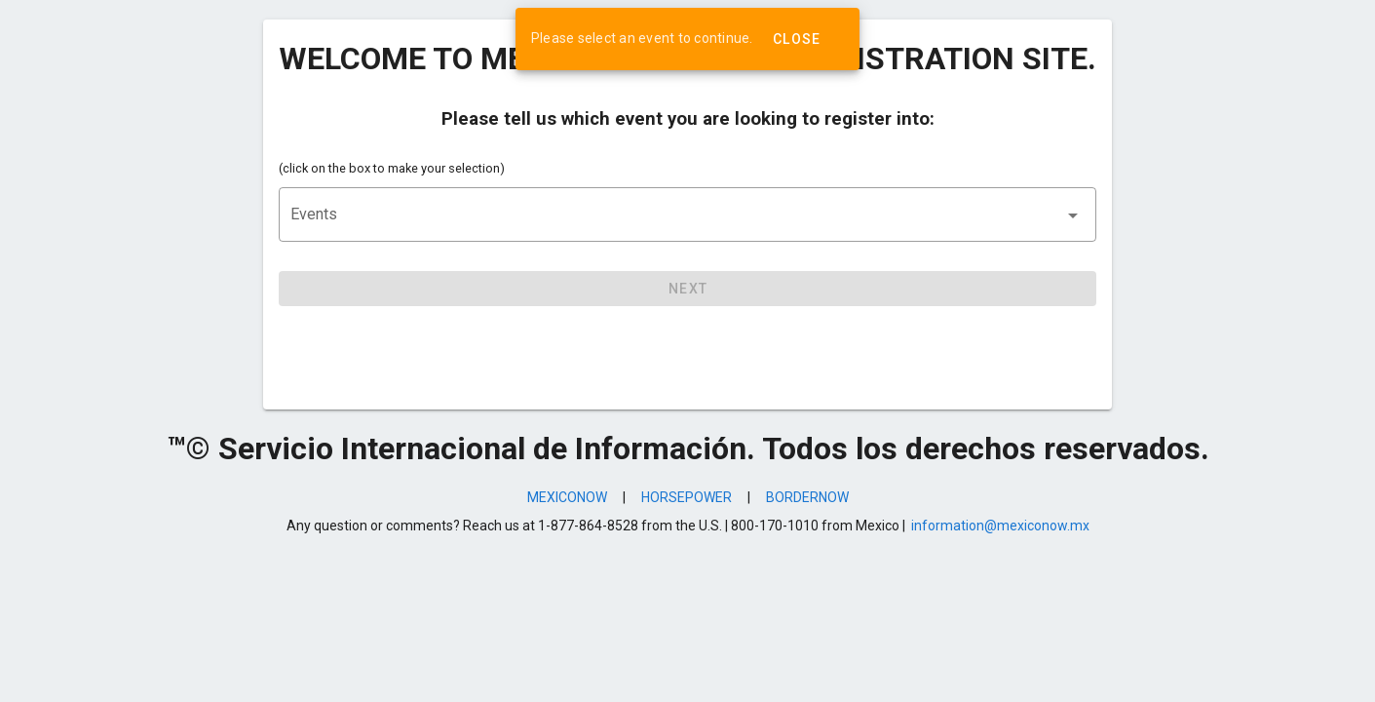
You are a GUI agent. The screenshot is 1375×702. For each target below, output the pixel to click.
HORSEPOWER (686, 497)
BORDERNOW (807, 497)
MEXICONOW (567, 497)
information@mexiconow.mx (1000, 525)
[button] (687, 214)
